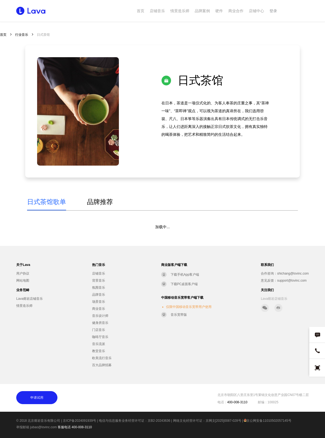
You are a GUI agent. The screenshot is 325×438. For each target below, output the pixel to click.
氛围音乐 (98, 287)
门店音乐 (98, 330)
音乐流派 (98, 344)
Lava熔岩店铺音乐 (29, 299)
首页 (140, 11)
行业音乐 (21, 35)
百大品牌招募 (102, 365)
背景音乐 (98, 280)
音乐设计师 (100, 316)
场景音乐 (98, 302)
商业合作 (235, 11)
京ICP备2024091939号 (79, 421)
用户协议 (22, 273)
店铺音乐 (157, 11)
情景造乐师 (179, 11)
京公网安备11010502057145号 (267, 421)
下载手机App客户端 (185, 274)
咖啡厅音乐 (100, 337)
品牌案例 (202, 11)
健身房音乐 (100, 323)
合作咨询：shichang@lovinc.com (285, 273)
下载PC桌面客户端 (184, 284)
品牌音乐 (98, 295)
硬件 (219, 11)
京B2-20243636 (159, 421)
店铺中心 (256, 11)
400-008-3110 (82, 427)
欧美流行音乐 (102, 358)
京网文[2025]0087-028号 (223, 421)
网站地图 (22, 280)
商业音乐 (98, 309)
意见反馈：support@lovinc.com (284, 280)
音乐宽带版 (179, 315)
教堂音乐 (98, 351)
